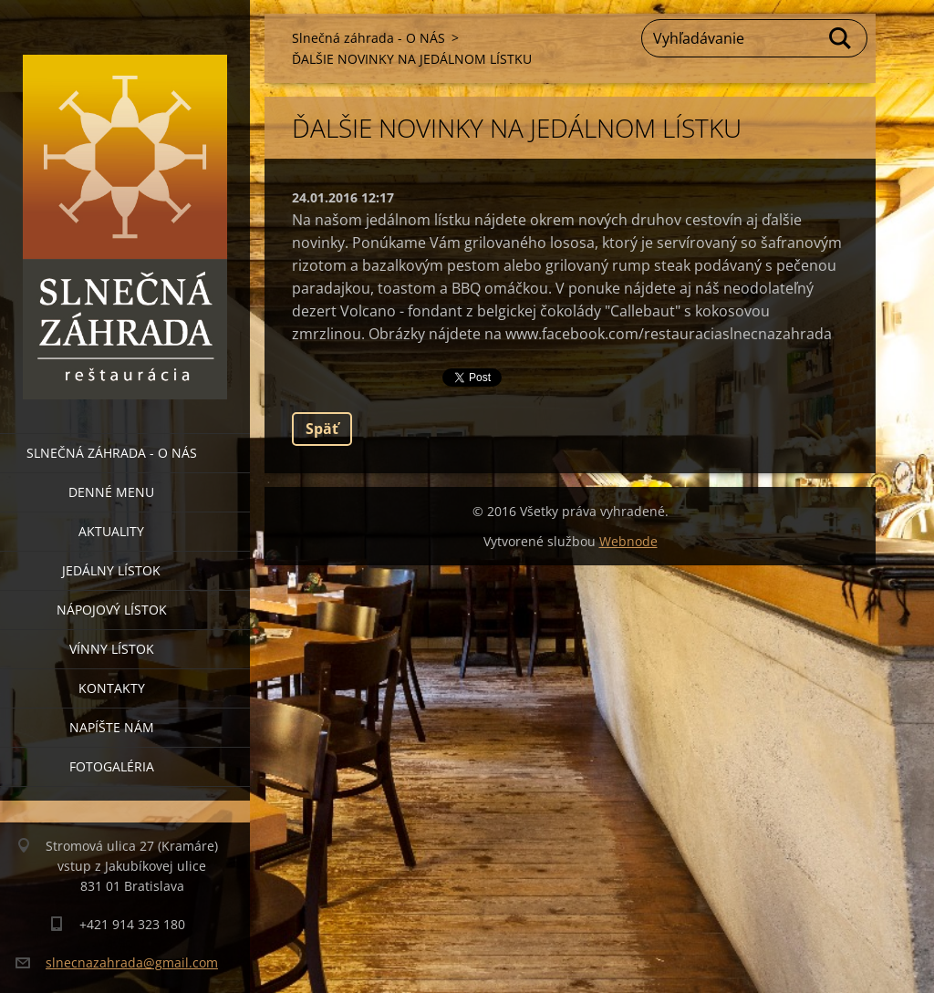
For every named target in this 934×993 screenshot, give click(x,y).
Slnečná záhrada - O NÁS (111, 452)
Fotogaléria (111, 766)
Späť (322, 429)
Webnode (628, 541)
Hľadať (841, 38)
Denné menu (111, 492)
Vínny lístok (111, 648)
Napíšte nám (111, 727)
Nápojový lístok (112, 609)
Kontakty (111, 688)
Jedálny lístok (111, 570)
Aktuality (111, 531)
